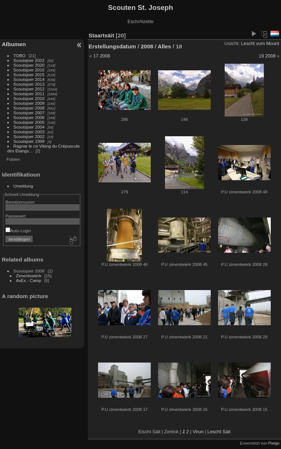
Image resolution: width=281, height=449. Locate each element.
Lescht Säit (219, 431)
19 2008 (267, 56)
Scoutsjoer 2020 (29, 65)
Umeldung (23, 185)
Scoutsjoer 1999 (29, 141)
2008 (147, 46)
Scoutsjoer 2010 (29, 98)
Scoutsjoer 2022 (29, 60)
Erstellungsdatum (112, 46)
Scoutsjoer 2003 (29, 131)
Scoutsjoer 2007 (29, 112)
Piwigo (274, 443)
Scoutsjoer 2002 (29, 136)
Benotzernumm (20, 202)
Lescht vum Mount (260, 43)
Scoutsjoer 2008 (29, 107)
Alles (164, 46)
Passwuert (15, 216)
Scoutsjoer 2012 (29, 88)
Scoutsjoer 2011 (29, 93)
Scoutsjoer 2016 (29, 69)
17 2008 (101, 56)
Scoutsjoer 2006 (29, 117)
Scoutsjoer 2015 (29, 74)
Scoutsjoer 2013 (29, 84)
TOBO (20, 55)
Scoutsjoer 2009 (29, 103)
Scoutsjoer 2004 (29, 127)
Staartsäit (101, 35)
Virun (198, 431)
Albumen (14, 44)
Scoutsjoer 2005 (29, 122)
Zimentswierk (28, 275)
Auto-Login (18, 230)
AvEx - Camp (28, 280)
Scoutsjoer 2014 (29, 79)
